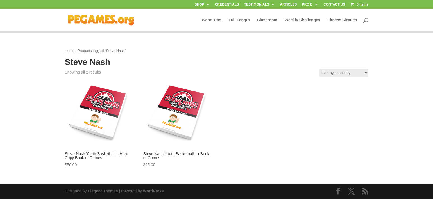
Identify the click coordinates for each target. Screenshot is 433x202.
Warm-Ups (211, 20)
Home (69, 51)
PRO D (307, 4)
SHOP (199, 4)
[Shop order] (343, 73)
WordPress (153, 191)
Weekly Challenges (302, 20)
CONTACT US (334, 4)
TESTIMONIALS (256, 4)
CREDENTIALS (227, 4)
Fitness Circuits (342, 20)
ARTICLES (288, 4)
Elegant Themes (103, 191)
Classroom (267, 20)
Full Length (239, 20)
